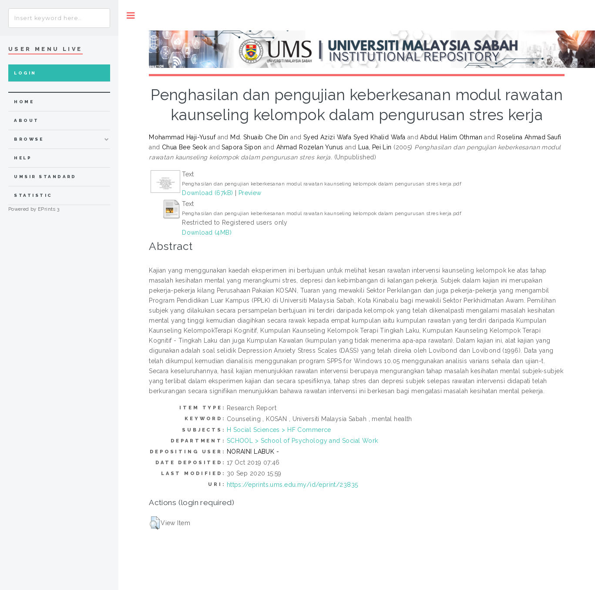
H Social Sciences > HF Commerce (279, 429)
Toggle (130, 15)
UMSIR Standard (45, 176)
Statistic (33, 195)
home (24, 101)
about (26, 120)
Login (25, 73)
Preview (250, 192)
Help (23, 157)
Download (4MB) (207, 232)
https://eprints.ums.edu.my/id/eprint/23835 (292, 484)
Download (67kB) (207, 192)
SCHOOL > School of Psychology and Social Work (302, 440)
